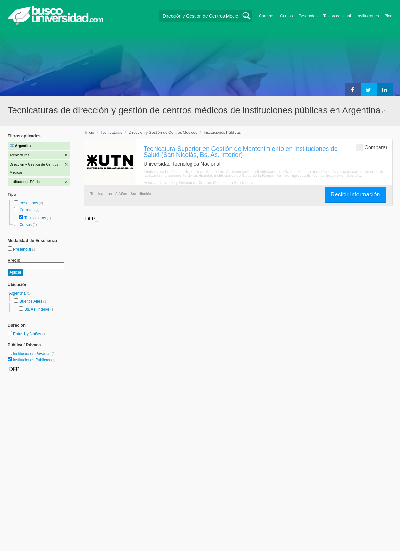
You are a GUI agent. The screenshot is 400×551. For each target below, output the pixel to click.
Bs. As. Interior (36, 309)
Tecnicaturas (35, 218)
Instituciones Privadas (34, 353)
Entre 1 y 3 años (27, 334)
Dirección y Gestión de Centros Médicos (163, 132)
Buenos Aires (31, 301)
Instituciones (368, 16)
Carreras (266, 16)
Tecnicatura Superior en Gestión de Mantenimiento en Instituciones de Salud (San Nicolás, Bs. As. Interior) (241, 151)
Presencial (22, 249)
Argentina (18, 293)
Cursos (286, 16)
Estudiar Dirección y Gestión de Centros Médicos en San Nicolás (199, 182)
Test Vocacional (337, 16)
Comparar (371, 147)
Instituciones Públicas (34, 360)
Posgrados (307, 16)
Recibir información (355, 194)
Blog (389, 16)
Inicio (89, 132)
